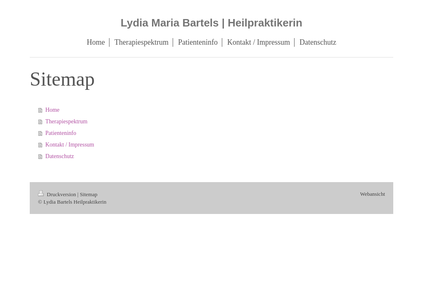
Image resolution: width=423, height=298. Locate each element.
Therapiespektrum (66, 121)
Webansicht (372, 194)
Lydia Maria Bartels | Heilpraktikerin (211, 23)
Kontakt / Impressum (69, 145)
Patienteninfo (60, 133)
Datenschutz (59, 156)
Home (52, 110)
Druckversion (57, 194)
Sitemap (88, 194)
